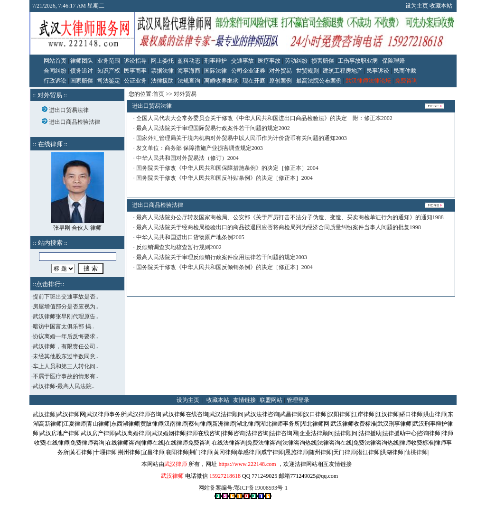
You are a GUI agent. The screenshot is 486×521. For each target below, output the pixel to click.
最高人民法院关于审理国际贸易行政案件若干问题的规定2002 (213, 128)
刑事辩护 (215, 60)
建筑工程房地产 (343, 70)
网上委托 (162, 60)
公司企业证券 (248, 70)
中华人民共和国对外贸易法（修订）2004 (187, 158)
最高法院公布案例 (319, 80)
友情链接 (244, 400)
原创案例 (280, 80)
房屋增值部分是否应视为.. (65, 306)
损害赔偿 (322, 60)
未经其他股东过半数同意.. (65, 356)
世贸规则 (307, 70)
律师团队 (81, 60)
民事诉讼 (377, 70)
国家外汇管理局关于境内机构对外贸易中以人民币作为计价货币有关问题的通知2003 (241, 138)
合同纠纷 (55, 70)
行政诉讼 (55, 80)
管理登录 (298, 400)
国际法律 (215, 70)
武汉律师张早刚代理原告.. (65, 316)
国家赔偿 (81, 80)
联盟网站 (271, 400)
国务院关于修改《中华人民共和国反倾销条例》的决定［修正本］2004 (224, 267)
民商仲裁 (404, 70)
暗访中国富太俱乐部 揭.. (63, 326)
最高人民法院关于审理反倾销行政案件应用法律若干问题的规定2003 (221, 257)
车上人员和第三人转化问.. (65, 366)
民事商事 (135, 70)
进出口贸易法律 (69, 110)
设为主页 (416, 5)
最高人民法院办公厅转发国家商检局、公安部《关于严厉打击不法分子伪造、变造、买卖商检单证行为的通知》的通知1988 (290, 217)
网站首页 (55, 60)
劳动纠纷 (296, 60)
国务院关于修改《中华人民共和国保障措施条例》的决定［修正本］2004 (227, 168)
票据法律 (162, 70)
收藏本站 (441, 5)
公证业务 (135, 80)
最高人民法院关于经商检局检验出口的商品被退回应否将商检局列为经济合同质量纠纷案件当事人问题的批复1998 (278, 227)
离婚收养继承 (221, 80)
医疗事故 (269, 60)
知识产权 (108, 70)
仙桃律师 (416, 452)
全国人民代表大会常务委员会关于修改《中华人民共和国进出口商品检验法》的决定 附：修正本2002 (264, 118)
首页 (158, 94)
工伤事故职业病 (358, 60)
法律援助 (162, 80)
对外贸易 (280, 70)
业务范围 (108, 60)
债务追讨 (81, 70)
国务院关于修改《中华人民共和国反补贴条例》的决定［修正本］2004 (224, 178)
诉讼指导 (135, 60)
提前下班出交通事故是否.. (65, 296)
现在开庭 (254, 80)
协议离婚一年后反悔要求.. (65, 336)
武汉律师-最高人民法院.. (63, 386)
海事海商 (189, 70)
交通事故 (242, 60)
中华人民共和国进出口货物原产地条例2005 (190, 237)
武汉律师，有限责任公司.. (65, 346)
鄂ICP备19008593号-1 (261, 487)
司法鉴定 (108, 80)
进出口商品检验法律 (74, 122)
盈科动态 (189, 60)
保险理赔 (393, 60)
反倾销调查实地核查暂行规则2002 (179, 247)
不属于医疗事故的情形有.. (65, 376)
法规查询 (189, 80)
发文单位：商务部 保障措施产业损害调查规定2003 (199, 148)
